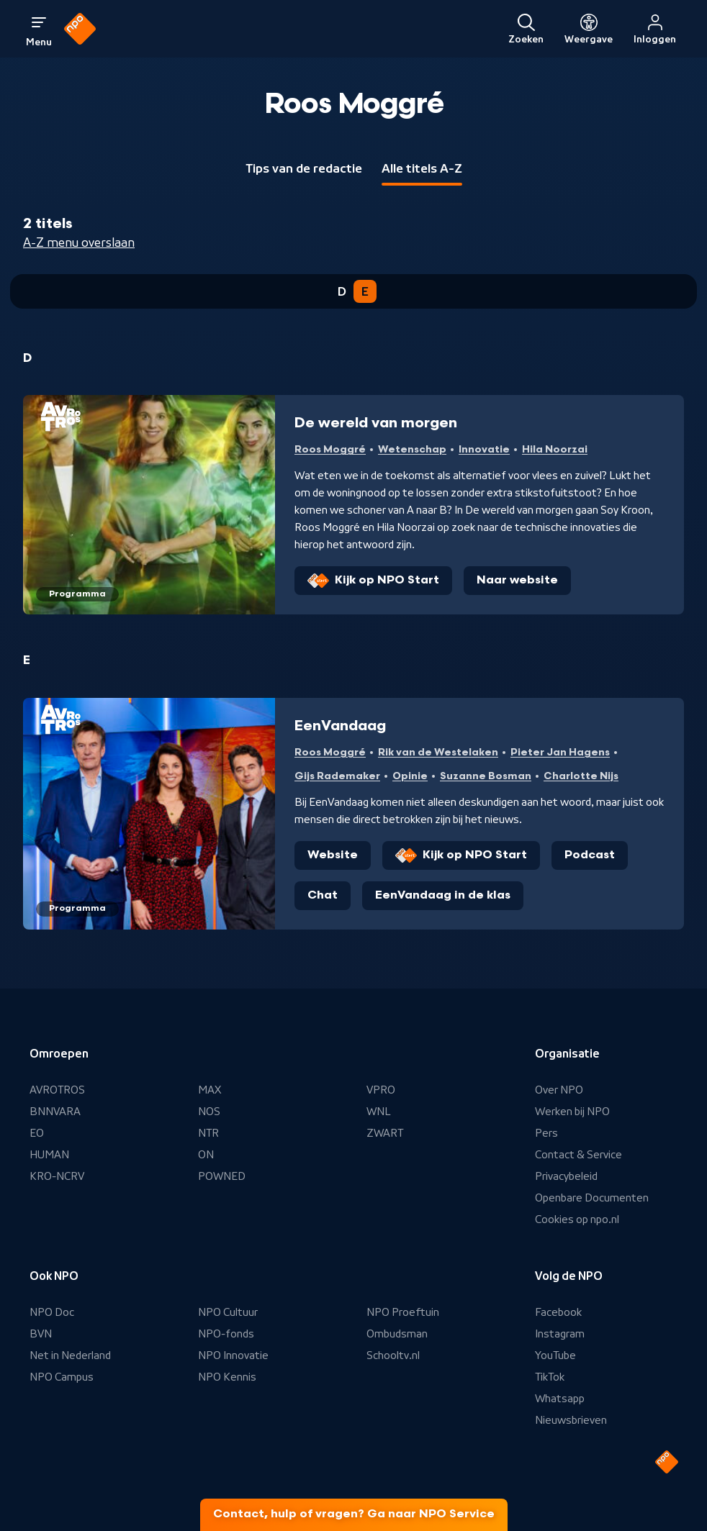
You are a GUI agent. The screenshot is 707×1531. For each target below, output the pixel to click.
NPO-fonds (226, 1334)
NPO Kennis (227, 1377)
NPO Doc (52, 1312)
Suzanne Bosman (485, 776)
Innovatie (484, 449)
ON (206, 1154)
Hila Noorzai (554, 449)
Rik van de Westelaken (438, 752)
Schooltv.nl (393, 1355)
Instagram (560, 1334)
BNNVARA (55, 1111)
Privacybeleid (566, 1176)
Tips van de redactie (304, 168)
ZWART (384, 1133)
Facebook (558, 1312)
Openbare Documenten (592, 1198)
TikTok (549, 1377)
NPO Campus (62, 1377)
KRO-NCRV (57, 1176)
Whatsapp (560, 1398)
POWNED (222, 1176)
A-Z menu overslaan (79, 242)
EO (37, 1133)
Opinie (410, 776)
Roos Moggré (330, 449)
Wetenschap (412, 449)
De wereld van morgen (375, 423)
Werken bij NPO (572, 1111)
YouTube (555, 1355)
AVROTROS (57, 1090)
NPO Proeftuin (402, 1312)
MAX (209, 1090)
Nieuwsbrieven (571, 1420)
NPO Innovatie (233, 1355)
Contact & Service (578, 1154)
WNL (378, 1111)
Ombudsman (397, 1334)
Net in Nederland (70, 1355)
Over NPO (559, 1090)
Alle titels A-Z (422, 168)
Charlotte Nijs (581, 776)
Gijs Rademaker (337, 776)
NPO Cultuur (228, 1312)
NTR (208, 1133)
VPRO (380, 1090)
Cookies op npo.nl (577, 1219)
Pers (546, 1133)
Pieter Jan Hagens (560, 752)
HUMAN (49, 1154)
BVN (41, 1334)
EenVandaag (340, 726)
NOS (209, 1111)
